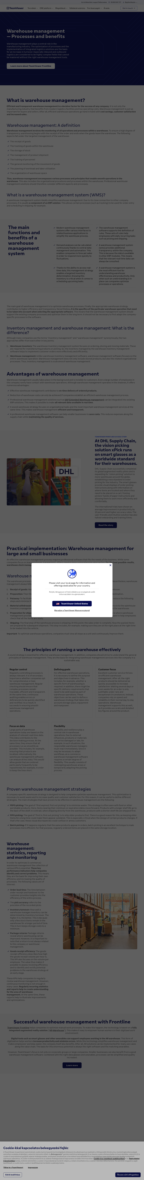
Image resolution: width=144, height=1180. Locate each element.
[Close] (110, 565)
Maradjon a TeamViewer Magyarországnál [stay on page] (72, 610)
